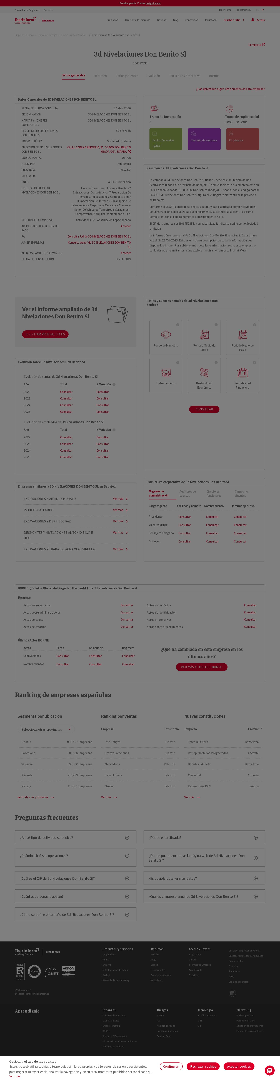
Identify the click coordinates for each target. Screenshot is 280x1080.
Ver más (14, 1076)
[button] (270, 1071)
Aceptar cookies (239, 1066)
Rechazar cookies (203, 1066)
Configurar (171, 1066)
